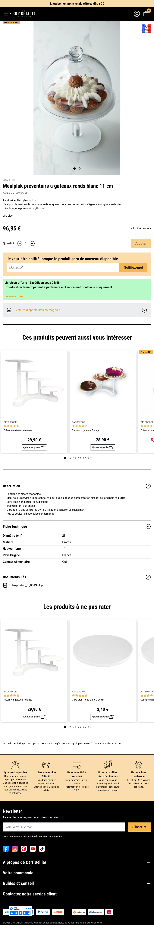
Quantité (8, 243)
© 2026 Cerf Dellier (12, 922)
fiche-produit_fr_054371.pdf (24, 585)
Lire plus (8, 215)
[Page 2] (79, 168)
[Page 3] (75, 458)
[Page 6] (89, 458)
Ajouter (141, 243)
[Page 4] (79, 458)
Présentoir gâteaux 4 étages (18, 430)
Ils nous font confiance (138, 774)
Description (77, 486)
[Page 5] (84, 458)
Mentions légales (32, 922)
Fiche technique (77, 526)
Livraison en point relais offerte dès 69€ (77, 3)
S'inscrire (139, 827)
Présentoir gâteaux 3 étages (86, 430)
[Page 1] (74, 168)
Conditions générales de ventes (58, 922)
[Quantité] (26, 243)
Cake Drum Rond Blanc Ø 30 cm (88, 700)
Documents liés (77, 577)
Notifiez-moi (133, 267)
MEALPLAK (9, 180)
